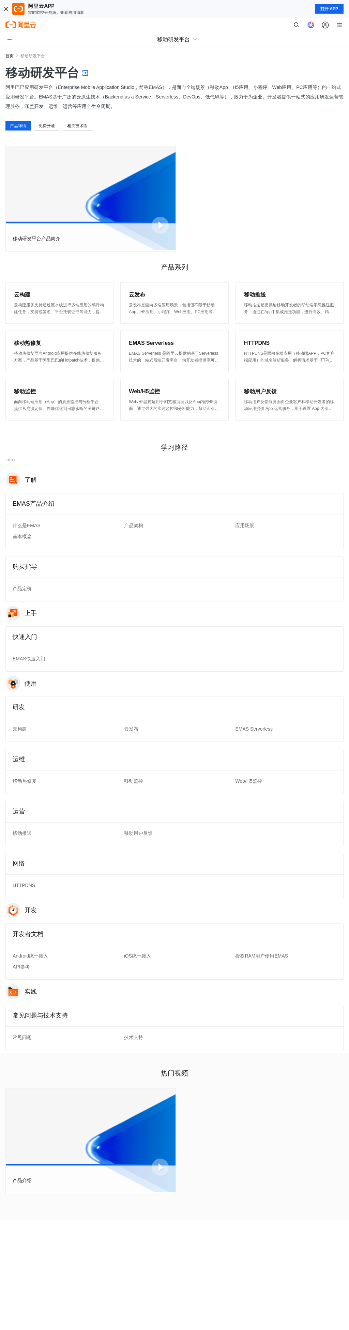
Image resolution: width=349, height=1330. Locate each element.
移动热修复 (24, 781)
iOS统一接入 (137, 956)
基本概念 (22, 536)
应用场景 (244, 525)
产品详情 (18, 125)
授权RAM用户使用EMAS (261, 956)
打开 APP (329, 8)
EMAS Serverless (254, 729)
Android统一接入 (30, 956)
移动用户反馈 (138, 833)
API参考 (21, 966)
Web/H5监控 (248, 781)
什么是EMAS (27, 525)
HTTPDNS (24, 885)
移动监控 (133, 781)
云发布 (131, 729)
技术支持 (133, 1037)
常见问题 (22, 1037)
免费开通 (47, 125)
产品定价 (22, 588)
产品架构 (133, 525)
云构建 (20, 729)
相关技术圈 (77, 125)
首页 (9, 55)
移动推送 (22, 833)
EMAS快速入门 (29, 658)
